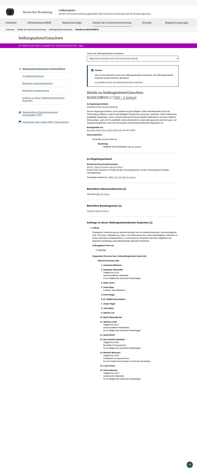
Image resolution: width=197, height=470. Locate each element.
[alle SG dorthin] (134, 147)
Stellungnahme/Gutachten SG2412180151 (43, 69)
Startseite (11, 24)
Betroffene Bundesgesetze (35, 90)
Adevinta (102, 250)
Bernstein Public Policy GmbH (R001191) (104, 130)
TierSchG (91, 211)
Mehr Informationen (58, 122)
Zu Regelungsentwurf (33, 76)
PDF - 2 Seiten (123, 97)
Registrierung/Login (176, 24)
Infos (81, 46)
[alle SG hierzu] (116, 167)
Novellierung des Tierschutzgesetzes (102, 107)
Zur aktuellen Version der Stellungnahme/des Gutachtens (119, 82)
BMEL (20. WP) (115, 177)
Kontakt (147, 24)
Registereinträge (72, 24)
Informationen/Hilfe (39, 24)
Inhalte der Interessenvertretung (112, 22)
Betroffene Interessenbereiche (37, 83)
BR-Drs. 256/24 (93, 167)
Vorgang (104, 167)
